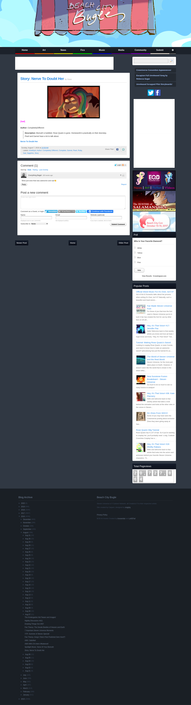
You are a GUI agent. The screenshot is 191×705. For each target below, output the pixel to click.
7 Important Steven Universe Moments (39, 630)
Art (44, 50)
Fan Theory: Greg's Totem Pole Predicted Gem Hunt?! (45, 637)
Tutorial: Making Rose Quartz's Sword (153, 342)
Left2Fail (132, 518)
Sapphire (30, 153)
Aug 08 (27, 611)
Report (123, 184)
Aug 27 (27, 548)
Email (58, 215)
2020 (23, 503)
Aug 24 (27, 558)
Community (141, 50)
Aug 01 (27, 671)
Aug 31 (27, 535)
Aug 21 (27, 568)
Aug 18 (27, 578)
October (26, 526)
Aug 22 (27, 565)
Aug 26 (27, 552)
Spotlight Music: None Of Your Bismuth (39, 647)
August (25, 532)
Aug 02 (27, 668)
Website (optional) (97, 215)
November (27, 523)
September (27, 529)
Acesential (121, 518)
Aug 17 (27, 581)
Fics (82, 50)
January (26, 695)
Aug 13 (27, 595)
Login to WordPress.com (66, 211)
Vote (139, 270)
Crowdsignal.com (159, 276)
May (24, 682)
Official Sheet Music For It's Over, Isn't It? (155, 292)
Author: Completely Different (47, 150)
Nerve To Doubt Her (29, 141)
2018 (23, 510)
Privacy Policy (102, 515)
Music (102, 50)
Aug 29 (27, 542)
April (24, 685)
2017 (23, 513)
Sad (24, 153)
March (25, 688)
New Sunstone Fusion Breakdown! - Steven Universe (157, 379)
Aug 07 (27, 614)
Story (37, 153)
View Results (147, 276)
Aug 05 (27, 658)
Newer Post (22, 243)
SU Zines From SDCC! (157, 413)
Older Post (123, 243)
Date (29, 170)
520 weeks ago (48, 175)
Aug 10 (27, 604)
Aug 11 (27, 601)
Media (121, 50)
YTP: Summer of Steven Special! (37, 634)
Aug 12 (27, 598)
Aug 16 (27, 585)
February (26, 692)
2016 (23, 516)
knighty (128, 507)
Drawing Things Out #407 (34, 624)
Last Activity (43, 170)
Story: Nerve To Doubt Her (42, 79)
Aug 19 (27, 575)
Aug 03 (27, 664)
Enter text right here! (73, 202)
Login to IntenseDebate (51, 211)
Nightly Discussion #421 (34, 621)
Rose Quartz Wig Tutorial (147, 430)
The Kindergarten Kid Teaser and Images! (40, 617)
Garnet (69, 150)
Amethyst (32, 150)
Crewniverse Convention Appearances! (153, 70)
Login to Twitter (81, 211)
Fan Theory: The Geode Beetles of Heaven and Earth (45, 627)
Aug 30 (27, 539)
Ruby (80, 150)
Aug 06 (27, 654)
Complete (62, 150)
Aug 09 (27, 608)
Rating (35, 170)
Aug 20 (27, 572)
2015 (23, 699)
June (25, 678)
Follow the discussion (124, 165)
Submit (159, 50)
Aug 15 (27, 588)
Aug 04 (27, 661)
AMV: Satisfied (30, 640)
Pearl (75, 150)
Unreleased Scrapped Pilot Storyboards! (154, 84)
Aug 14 (27, 591)
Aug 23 (27, 562)
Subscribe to (34, 224)
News (63, 50)
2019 (23, 507)
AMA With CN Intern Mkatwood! (36, 644)
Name (23, 215)
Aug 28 (27, 545)
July (24, 675)
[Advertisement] (64, 63)
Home (25, 50)
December (27, 519)
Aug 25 (27, 555)
